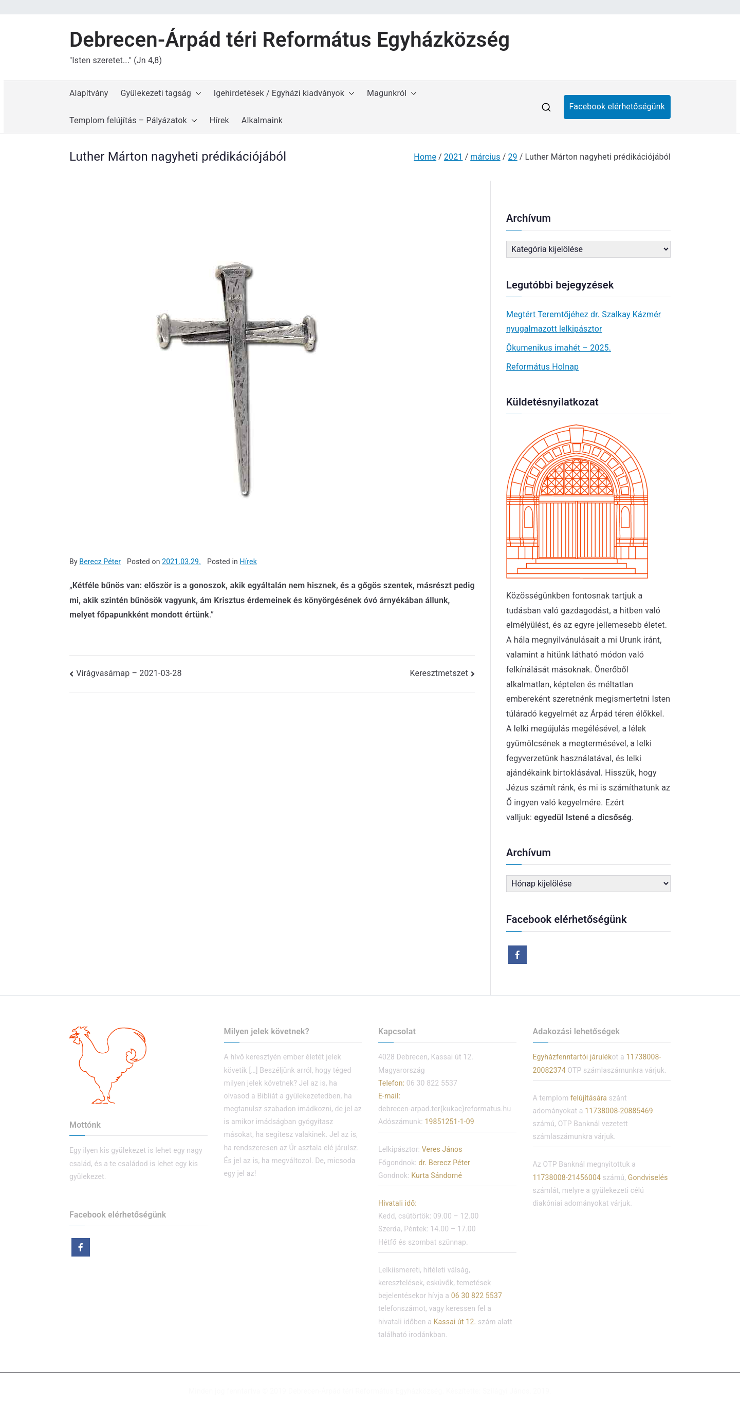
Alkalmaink (262, 120)
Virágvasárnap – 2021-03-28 (129, 673)
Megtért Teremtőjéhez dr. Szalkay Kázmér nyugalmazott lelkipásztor (583, 322)
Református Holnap (542, 367)
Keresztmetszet (439, 673)
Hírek (219, 120)
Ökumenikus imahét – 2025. (558, 348)
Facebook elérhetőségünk (617, 106)
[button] (196, 93)
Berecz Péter (100, 561)
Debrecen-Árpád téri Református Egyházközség (289, 40)
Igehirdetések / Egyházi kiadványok (284, 93)
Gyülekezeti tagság (161, 93)
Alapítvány (88, 93)
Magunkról (392, 93)
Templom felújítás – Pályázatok (133, 120)
